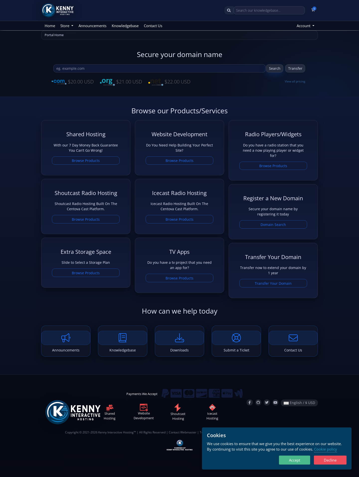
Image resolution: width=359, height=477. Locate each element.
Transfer (295, 68)
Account (304, 25)
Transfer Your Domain (273, 283)
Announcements (92, 25)
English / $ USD (299, 402)
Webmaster (188, 432)
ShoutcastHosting (178, 413)
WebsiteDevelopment (144, 412)
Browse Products (86, 160)
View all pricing (295, 81)
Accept (294, 460)
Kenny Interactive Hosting (116, 432)
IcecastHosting (212, 412)
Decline (330, 460)
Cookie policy (325, 449)
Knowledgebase (125, 25)
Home (50, 25)
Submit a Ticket (236, 341)
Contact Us (153, 25)
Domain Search (273, 224)
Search (274, 68)
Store (65, 25)
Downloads (179, 341)
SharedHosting (109, 412)
